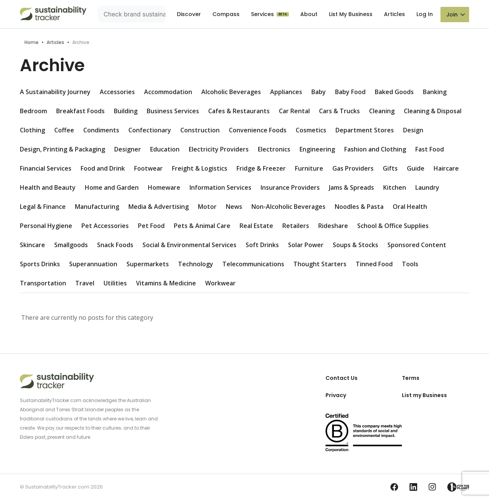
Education (165, 149)
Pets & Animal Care (202, 225)
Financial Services (45, 168)
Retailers (295, 225)
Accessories (117, 92)
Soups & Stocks (355, 245)
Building (126, 111)
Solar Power (306, 245)
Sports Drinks (40, 264)
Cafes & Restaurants (239, 111)
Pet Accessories (105, 225)
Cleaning (382, 111)
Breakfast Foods (80, 111)
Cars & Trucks (339, 111)
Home (31, 42)
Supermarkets (147, 264)
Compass (226, 14)
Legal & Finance (43, 206)
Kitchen (394, 187)
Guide (415, 168)
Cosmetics (311, 130)
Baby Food (350, 92)
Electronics (274, 149)
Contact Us (341, 378)
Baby (318, 92)
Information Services (220, 187)
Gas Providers (353, 168)
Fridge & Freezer (261, 168)
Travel (84, 283)
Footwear (148, 168)
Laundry (427, 187)
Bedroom (33, 111)
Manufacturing (97, 206)
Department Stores (364, 130)
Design (413, 130)
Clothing (32, 130)
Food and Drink (103, 168)
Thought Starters (320, 264)
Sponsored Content (416, 245)
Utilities (115, 283)
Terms (410, 378)
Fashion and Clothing (375, 149)
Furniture (309, 168)
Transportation (43, 283)
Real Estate (256, 225)
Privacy (335, 395)
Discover (189, 14)
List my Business (424, 395)
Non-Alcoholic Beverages (288, 206)
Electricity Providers (219, 149)
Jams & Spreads (351, 187)
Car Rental (294, 111)
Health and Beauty (48, 187)
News (234, 206)
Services (263, 14)
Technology (195, 264)
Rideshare (333, 225)
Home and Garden (112, 187)
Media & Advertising (158, 206)
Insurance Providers (290, 187)
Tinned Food (374, 264)
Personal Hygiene (46, 225)
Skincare (32, 245)
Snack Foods (115, 245)
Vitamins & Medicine (166, 283)
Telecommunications (253, 264)
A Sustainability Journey (55, 92)
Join (452, 14)
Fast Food (429, 149)
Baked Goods (394, 92)
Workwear (220, 283)
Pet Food (151, 225)
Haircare (446, 168)
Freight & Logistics (199, 168)
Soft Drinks (262, 245)
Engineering (317, 149)
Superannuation (93, 264)
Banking (435, 92)
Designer (127, 149)
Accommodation (168, 92)
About (308, 14)
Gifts (390, 168)
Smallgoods (71, 245)
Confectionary (149, 130)
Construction (200, 130)
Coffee (64, 130)
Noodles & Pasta (359, 206)
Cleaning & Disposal (432, 111)
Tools (410, 264)
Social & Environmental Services (189, 245)
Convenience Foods (258, 130)
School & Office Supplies (393, 225)
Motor (207, 206)
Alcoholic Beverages (231, 92)
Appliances (286, 92)
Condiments (101, 130)
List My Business (350, 14)
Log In (424, 14)
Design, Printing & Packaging (62, 149)
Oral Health (410, 206)
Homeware (164, 187)
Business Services (173, 111)
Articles (394, 14)
